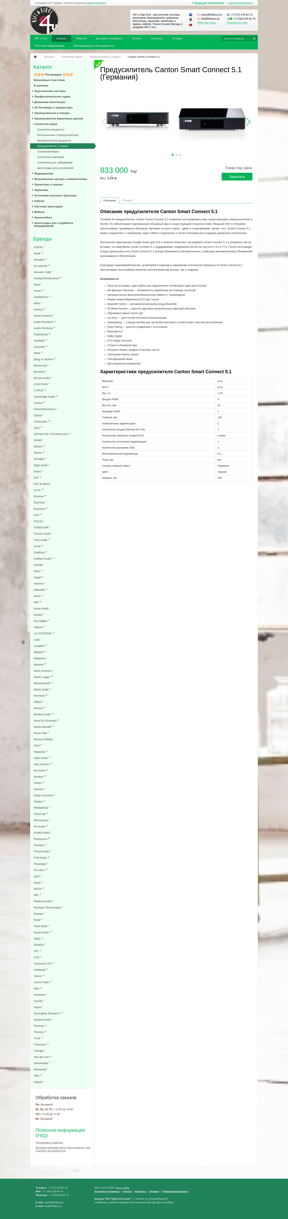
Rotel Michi (41, 926)
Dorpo (38, 471)
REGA (39, 888)
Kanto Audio (42, 608)
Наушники (41, 189)
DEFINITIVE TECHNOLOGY (52, 434)
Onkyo (39, 782)
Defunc (39, 446)
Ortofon (40, 801)
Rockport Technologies (48, 907)
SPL (38, 951)
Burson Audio (43, 377)
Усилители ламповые (50, 156)
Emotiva (40, 496)
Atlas (38, 303)
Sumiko (39, 1000)
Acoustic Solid (43, 272)
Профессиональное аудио (52, 96)
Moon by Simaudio (46, 720)
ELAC (39, 490)
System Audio (43, 1019)
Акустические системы (50, 91)
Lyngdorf (40, 645)
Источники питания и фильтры (55, 195)
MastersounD (43, 683)
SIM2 (38, 938)
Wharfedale (42, 1063)
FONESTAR (42, 527)
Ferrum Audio (43, 533)
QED (38, 876)
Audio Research (45, 321)
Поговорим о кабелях (49, 1142)
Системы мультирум (48, 206)
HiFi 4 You (41, 38)
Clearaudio (42, 421)
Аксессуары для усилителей (55, 167)
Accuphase (42, 265)
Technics (40, 1025)
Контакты (157, 38)
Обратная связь (206, 22)
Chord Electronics (45, 409)
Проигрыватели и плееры (52, 113)
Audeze (40, 309)
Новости (81, 38)
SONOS (39, 944)
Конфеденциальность (176, 1191)
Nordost (40, 776)
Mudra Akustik (44, 726)
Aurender (41, 346)
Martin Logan (43, 676)
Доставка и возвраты (109, 38)
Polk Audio (41, 857)
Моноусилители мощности (54, 140)
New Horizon (43, 764)
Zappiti (39, 1081)
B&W (38, 353)
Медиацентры (43, 173)
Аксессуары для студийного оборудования (53, 224)
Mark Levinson (43, 670)
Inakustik (40, 589)
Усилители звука (45, 124)
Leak (38, 639)
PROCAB (41, 814)
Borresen (40, 371)
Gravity (39, 564)
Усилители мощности (50, 129)
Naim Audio (42, 757)
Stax (38, 988)
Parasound (42, 838)
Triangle (39, 1050)
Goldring (40, 552)
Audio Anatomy (44, 315)
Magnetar (40, 658)
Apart (38, 284)
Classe (39, 415)
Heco (38, 571)
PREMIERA (42, 807)
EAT (38, 477)
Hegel (39, 577)
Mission (40, 708)
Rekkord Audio (43, 901)
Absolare (40, 259)
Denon (39, 452)
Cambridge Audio (45, 396)
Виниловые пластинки (49, 80)
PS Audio (41, 826)
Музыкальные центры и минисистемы (60, 178)
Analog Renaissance (48, 278)
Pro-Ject (41, 870)
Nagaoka (40, 751)
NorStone (41, 770)
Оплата (137, 38)
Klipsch (40, 627)
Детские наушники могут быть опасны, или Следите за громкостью (63, 1149)
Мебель (39, 211)
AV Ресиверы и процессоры (53, 107)
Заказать (237, 176)
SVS (38, 957)
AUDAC (39, 247)
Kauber (39, 614)
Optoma (39, 789)
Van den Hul (42, 1056)
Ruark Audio (42, 932)
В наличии (41, 85)
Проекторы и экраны (48, 184)
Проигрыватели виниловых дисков (58, 118)
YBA (38, 1075)
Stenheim (40, 994)
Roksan (39, 913)
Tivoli (38, 1038)
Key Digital (42, 620)
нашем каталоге (96, 3)
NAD (38, 745)
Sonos (39, 976)
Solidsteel (41, 969)
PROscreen (42, 820)
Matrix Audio (43, 689)
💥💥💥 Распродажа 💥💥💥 (53, 74)
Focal (38, 546)
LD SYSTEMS (44, 633)
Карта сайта (122, 1187)
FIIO (38, 515)
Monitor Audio (44, 714)
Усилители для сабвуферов (54, 162)
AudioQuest (42, 334)
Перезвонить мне (237, 22)
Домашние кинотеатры (50, 102)
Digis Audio (41, 465)
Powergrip (41, 863)
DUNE (38, 440)
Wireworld (41, 1069)
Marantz (40, 664)
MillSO (39, 701)
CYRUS (40, 390)
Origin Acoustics (44, 795)
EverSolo (40, 502)
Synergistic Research (48, 1013)
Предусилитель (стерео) (52, 145)
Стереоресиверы (48, 151)
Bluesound (41, 365)
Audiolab (40, 340)
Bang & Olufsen (45, 359)
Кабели (39, 200)
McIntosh (41, 695)
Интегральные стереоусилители (57, 135)
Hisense (39, 583)
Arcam (39, 290)
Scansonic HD (44, 963)
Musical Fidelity (44, 739)
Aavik (38, 253)
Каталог (61, 38)
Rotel (38, 919)
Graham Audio (44, 558)
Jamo (38, 595)
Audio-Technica (44, 328)
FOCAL (39, 521)
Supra (38, 1007)
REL (38, 895)
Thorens (40, 1032)
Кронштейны (43, 217)
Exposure (41, 508)
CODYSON (41, 384)
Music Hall (41, 733)
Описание (109, 200)
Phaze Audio (42, 851)
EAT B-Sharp (42, 483)
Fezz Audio (42, 539)
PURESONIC (43, 832)
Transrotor (41, 1044)
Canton (39, 402)
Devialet (40, 458)
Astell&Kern (42, 296)
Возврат (154, 1191)
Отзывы (177, 38)
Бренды (42, 239)
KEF (38, 602)
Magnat (40, 652)
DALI (38, 427)
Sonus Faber (43, 982)
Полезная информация (49, 45)
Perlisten (40, 845)
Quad (38, 882)
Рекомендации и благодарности (94, 45)
